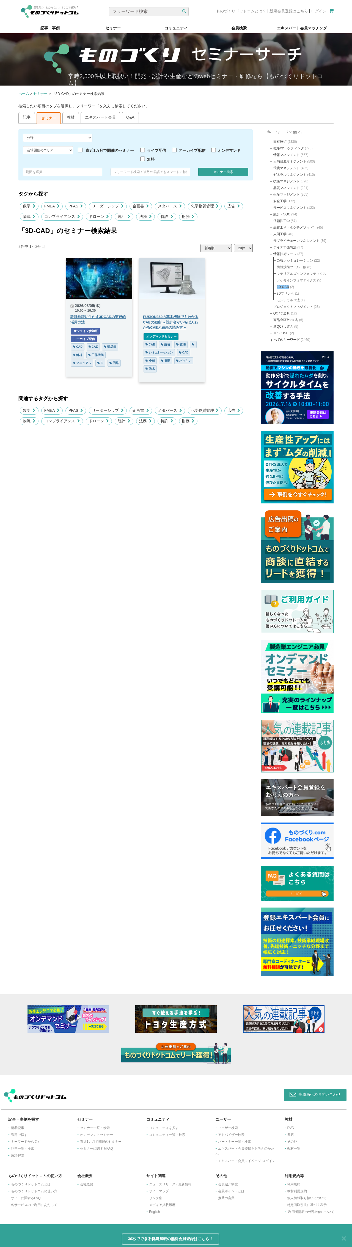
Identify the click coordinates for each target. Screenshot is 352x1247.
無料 (151, 159)
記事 (27, 117)
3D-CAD (283, 287)
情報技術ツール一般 (291, 267)
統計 (124, 216)
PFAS (75, 206)
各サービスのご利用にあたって (34, 1205)
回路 (114, 362)
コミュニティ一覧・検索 (167, 1135)
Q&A (130, 117)
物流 (29, 216)
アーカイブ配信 (191, 150)
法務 (145, 216)
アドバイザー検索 (231, 1135)
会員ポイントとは (231, 1191)
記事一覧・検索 (22, 1148)
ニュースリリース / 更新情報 (170, 1184)
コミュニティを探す (164, 1128)
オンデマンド (229, 150)
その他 (292, 1142)
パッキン (184, 360)
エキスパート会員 (100, 117)
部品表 (110, 346)
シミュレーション (159, 352)
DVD (290, 1128)
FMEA (52, 206)
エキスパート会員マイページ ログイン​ (246, 1161)
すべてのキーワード (285, 340)
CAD (77, 346)
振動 (165, 360)
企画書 (141, 206)
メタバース (170, 206)
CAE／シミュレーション (295, 260)
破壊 (181, 344)
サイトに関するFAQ (26, 1198)
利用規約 (293, 1184)
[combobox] (150, 172)
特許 (167, 216)
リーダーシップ (108, 206)
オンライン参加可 (85, 331)
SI (100, 362)
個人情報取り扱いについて (307, 1198)
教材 (71, 117)
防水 (150, 368)
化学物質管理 (205, 206)
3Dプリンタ (285, 293)
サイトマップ (159, 1191)
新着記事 (17, 1128)
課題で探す (19, 1135)
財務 (188, 216)
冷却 (150, 360)
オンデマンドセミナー (161, 336)
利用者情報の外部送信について (311, 1212)
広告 (233, 206)
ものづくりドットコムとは (31, 1184)
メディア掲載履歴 (162, 1205)
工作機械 (96, 355)
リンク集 (155, 1198)
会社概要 (86, 1184)
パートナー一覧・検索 (234, 1142)
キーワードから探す (26, 1142)
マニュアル (82, 362)
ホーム (23, 94)
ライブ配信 (156, 150)
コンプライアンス (62, 216)
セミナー (40, 94)
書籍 (290, 1135)
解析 (77, 355)
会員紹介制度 (228, 1184)
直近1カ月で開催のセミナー (110, 150)
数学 (29, 206)
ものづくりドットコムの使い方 (34, 1191)
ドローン (99, 216)
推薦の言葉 (226, 1198)
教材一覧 (293, 1148)
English (154, 1212)
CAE (93, 346)
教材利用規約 (297, 1191)
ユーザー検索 (228, 1128)
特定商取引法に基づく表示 (307, 1205)
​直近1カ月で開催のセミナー (101, 1142)
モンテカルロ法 (288, 300)
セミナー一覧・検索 (95, 1128)
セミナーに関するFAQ (96, 1148)
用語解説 (17, 1155)
